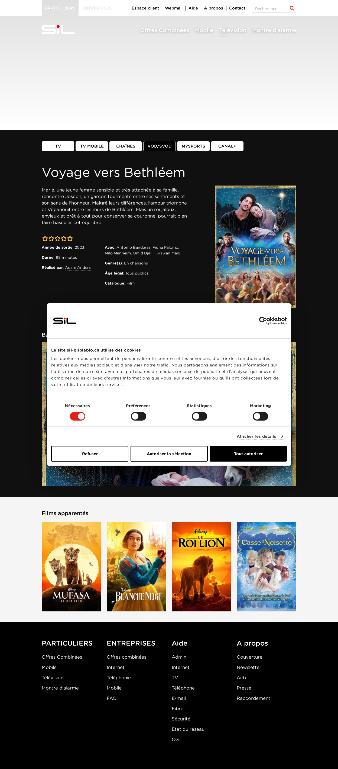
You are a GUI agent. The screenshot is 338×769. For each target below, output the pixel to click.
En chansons (136, 263)
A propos (213, 8)
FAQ (111, 698)
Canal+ (227, 146)
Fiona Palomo (165, 247)
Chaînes (125, 146)
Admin (179, 657)
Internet (116, 667)
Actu (242, 677)
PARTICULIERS (67, 643)
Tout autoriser (248, 453)
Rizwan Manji (169, 253)
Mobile (204, 30)
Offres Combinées (164, 30)
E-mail (179, 698)
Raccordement (253, 698)
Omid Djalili (144, 253)
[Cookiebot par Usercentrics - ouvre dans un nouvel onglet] (263, 321)
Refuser (90, 453)
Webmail (174, 8)
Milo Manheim (118, 253)
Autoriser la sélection (169, 453)
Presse (244, 688)
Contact (237, 8)
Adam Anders (78, 267)
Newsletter (249, 667)
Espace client (145, 8)
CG (175, 739)
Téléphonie (119, 677)
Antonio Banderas (133, 247)
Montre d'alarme (274, 30)
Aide (193, 8)
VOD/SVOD (160, 146)
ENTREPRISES (131, 643)
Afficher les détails (257, 436)
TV (58, 146)
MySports (193, 146)
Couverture (249, 657)
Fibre (177, 708)
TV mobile (92, 146)
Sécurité (181, 719)
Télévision (232, 30)
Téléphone (183, 688)
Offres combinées (126, 657)
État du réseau (188, 729)
